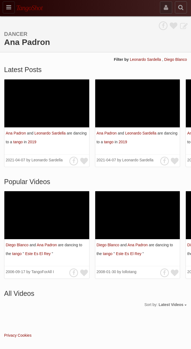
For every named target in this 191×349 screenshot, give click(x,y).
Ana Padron (16, 133)
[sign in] (166, 7)
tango (18, 142)
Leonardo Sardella (146, 59)
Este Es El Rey (38, 253)
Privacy (10, 335)
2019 (32, 142)
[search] (181, 7)
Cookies (25, 335)
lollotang (129, 272)
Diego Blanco (175, 59)
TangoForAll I (42, 272)
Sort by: (165, 304)
